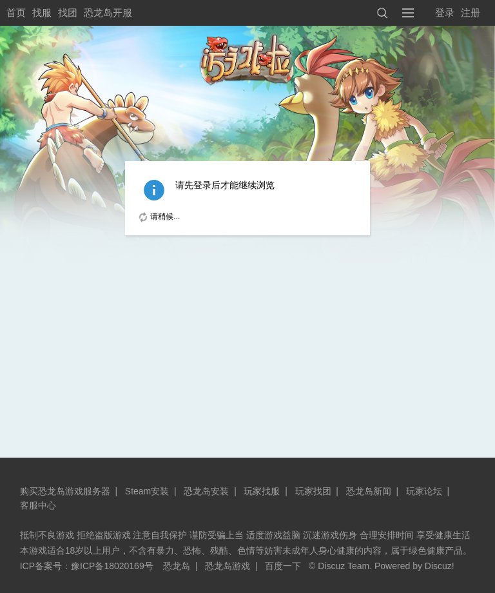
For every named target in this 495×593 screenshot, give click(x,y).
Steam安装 (147, 491)
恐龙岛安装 (206, 491)
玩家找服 (262, 491)
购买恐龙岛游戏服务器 (65, 491)
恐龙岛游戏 (227, 566)
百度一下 (283, 566)
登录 (444, 12)
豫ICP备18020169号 (112, 566)
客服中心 (38, 505)
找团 (67, 12)
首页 (16, 12)
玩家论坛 (424, 491)
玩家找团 (313, 491)
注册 (470, 12)
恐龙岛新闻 (368, 491)
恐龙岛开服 (108, 12)
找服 (42, 12)
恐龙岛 (176, 566)
